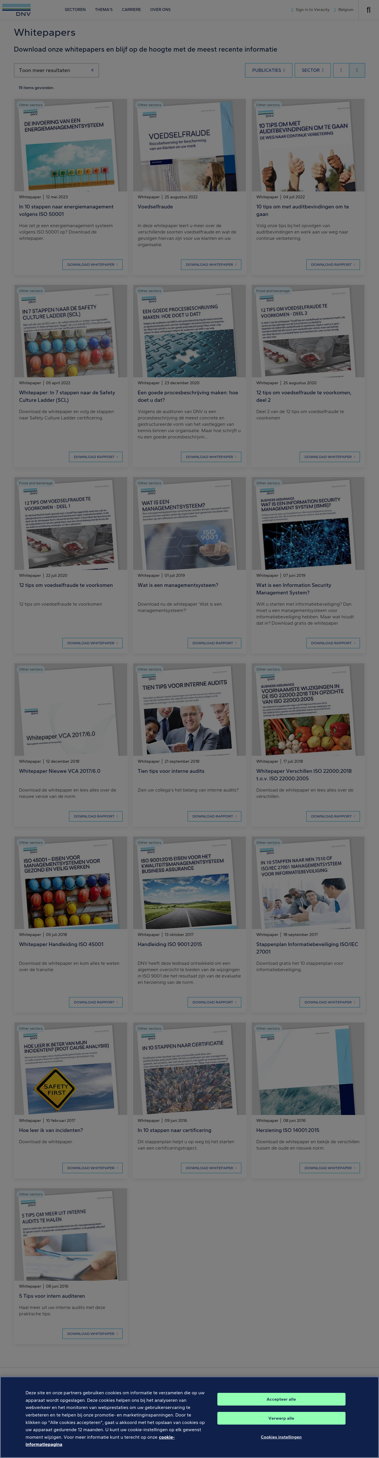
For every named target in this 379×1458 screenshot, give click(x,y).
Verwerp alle (281, 1420)
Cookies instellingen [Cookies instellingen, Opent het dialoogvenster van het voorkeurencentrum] (281, 1439)
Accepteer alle (281, 1401)
